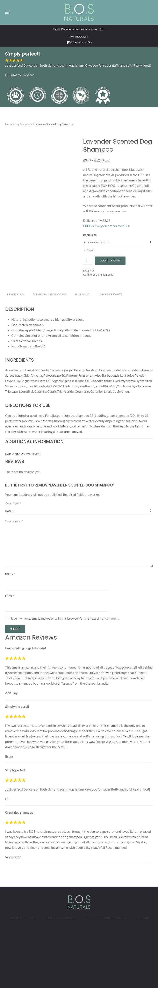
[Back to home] (79, 12)
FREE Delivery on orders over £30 (79, 29)
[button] (7, 12)
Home (8, 124)
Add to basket (110, 260)
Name (10, 574)
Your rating (13, 503)
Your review (14, 521)
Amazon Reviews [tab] (110, 294)
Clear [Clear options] (90, 250)
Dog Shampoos (23, 124)
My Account (79, 36)
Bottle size (90, 235)
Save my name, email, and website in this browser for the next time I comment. (64, 618)
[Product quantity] (88, 261)
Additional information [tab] (49, 294)
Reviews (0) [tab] (82, 294)
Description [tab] (15, 294)
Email (9, 596)
